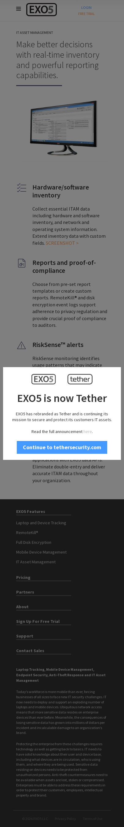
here (87, 431)
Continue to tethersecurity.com (62, 447)
